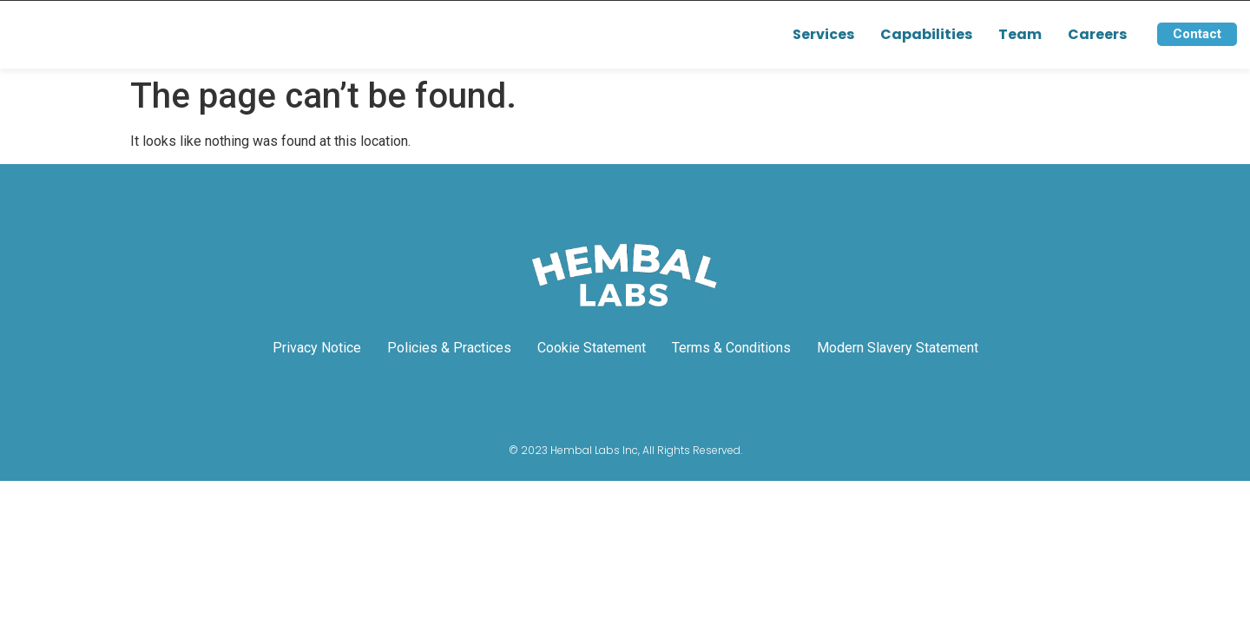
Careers (1097, 34)
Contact (1197, 34)
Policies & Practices (449, 347)
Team (1020, 34)
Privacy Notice (317, 347)
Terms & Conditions (731, 347)
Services (823, 34)
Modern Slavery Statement (897, 347)
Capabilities (926, 34)
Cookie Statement (591, 347)
